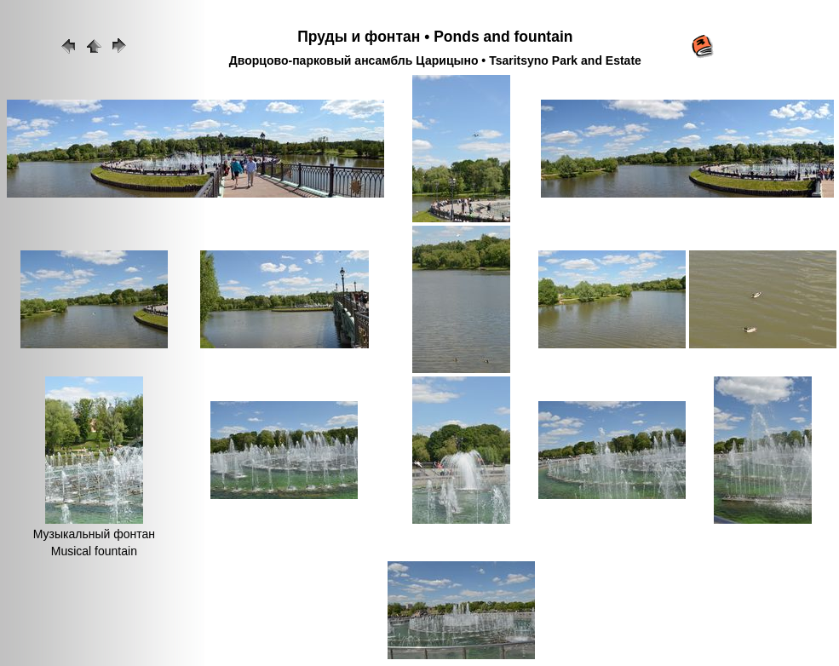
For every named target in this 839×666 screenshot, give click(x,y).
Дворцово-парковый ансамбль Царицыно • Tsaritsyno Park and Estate (435, 60)
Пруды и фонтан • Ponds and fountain (434, 36)
